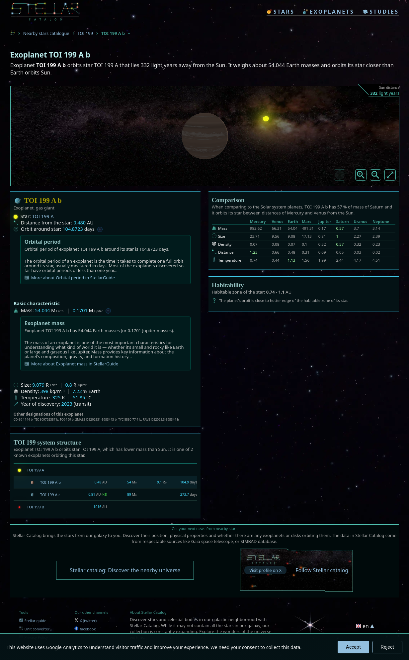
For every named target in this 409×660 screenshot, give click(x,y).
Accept (353, 647)
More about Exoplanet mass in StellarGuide (71, 363)
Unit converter (34, 628)
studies (381, 11)
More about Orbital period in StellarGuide (70, 277)
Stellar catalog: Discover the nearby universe (125, 570)
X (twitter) (85, 620)
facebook (85, 628)
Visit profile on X (265, 570)
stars (280, 11)
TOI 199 (85, 33)
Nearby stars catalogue (46, 33)
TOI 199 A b (50, 482)
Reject (387, 647)
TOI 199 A (43, 216)
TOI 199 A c (50, 494)
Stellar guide (32, 620)
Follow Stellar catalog (321, 570)
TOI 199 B (35, 506)
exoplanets (328, 11)
